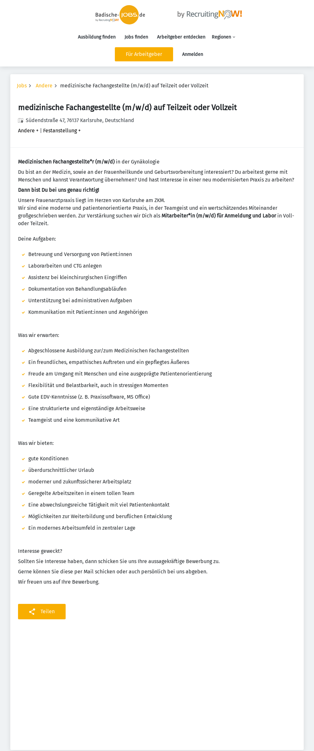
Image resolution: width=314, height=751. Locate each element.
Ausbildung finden (96, 37)
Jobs (22, 86)
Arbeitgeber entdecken (181, 37)
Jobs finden (136, 37)
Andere (44, 86)
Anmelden (192, 54)
